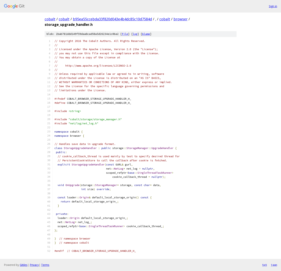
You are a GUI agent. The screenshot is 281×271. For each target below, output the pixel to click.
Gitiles (23, 265)
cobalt (50, 19)
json (274, 264)
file (125, 34)
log (135, 34)
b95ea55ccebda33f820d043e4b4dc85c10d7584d (112, 19)
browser (180, 19)
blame (146, 34)
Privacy (34, 265)
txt (264, 264)
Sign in (273, 6)
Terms (45, 265)
